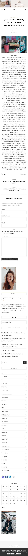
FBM (2, 407)
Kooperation (4, 421)
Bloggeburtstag (5, 376)
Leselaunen (4, 432)
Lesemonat (4, 439)
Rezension (4, 460)
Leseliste (3, 435)
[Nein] (26, 552)
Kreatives (3, 425)
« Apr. (2, 507)
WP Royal (18, 546)
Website (3, 222)
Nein (12, 553)
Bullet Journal (5, 390)
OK (8, 553)
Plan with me (4, 453)
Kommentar (4, 236)
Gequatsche (14, 17)
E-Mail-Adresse (5, 216)
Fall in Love (4, 401)
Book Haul (4, 383)
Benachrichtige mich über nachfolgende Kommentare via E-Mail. (14, 231)
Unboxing (3, 467)
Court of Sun (11, 350)
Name (3, 209)
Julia (5, 174)
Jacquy (3, 338)
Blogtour (3, 380)
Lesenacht (4, 442)
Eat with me (4, 397)
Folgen (3, 300)
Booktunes (4, 387)
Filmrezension (5, 411)
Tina (2, 333)
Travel (3, 463)
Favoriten (3, 404)
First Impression (5, 414)
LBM (2, 428)
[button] (3, 477)
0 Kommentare (23, 174)
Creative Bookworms (6, 394)
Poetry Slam (4, 456)
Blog (2, 373)
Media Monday (5, 446)
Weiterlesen (17, 553)
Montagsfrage (5, 449)
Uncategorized (5, 470)
